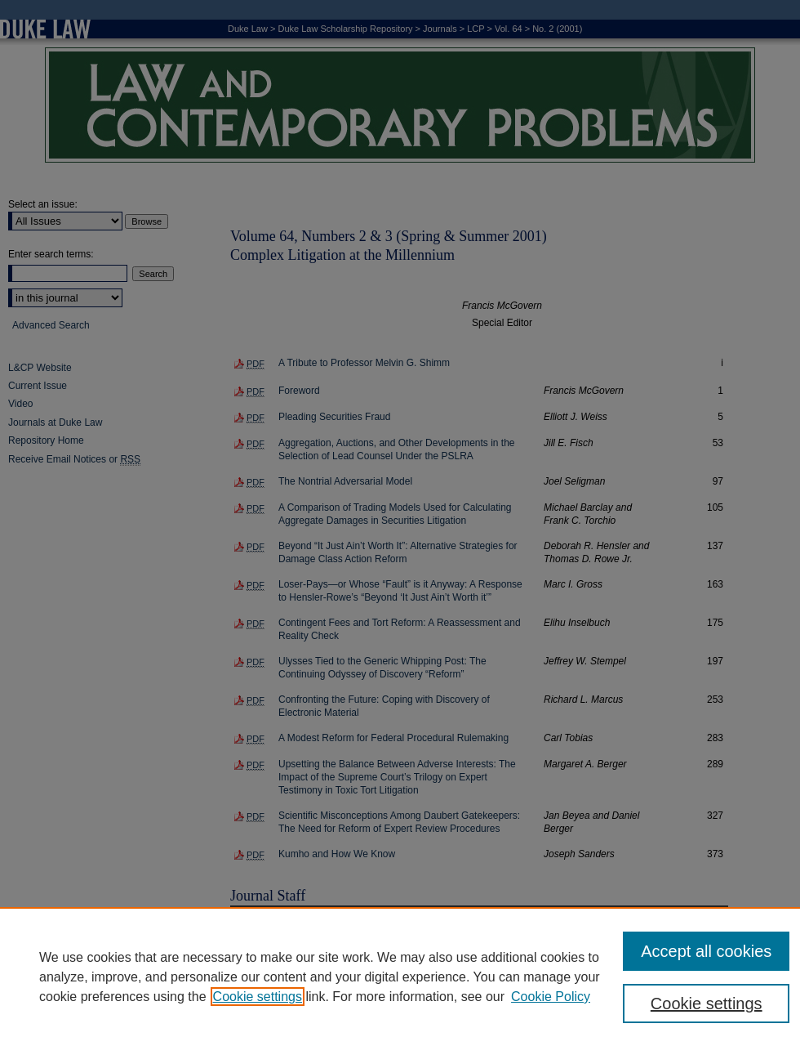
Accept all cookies (706, 951)
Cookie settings (257, 997)
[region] (400, 976)
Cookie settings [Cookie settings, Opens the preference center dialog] (706, 1003)
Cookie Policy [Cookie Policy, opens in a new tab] (550, 997)
